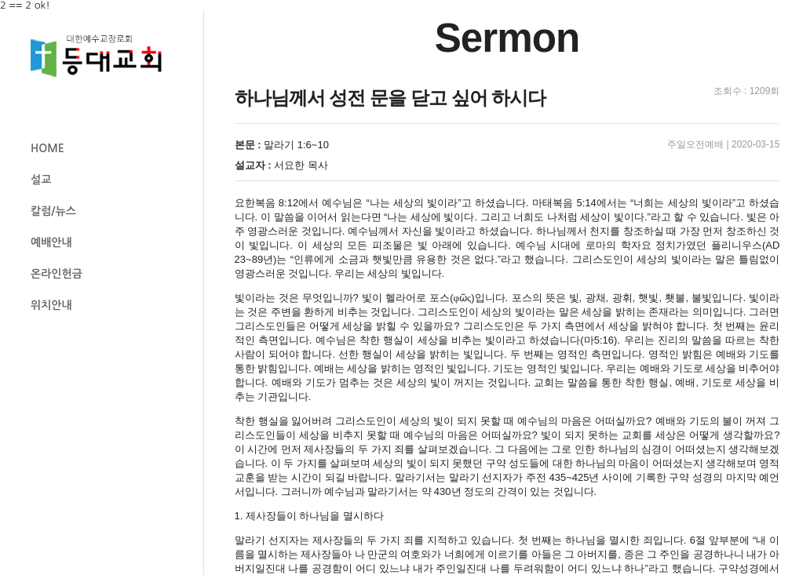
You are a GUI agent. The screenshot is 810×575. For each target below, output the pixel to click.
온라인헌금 (56, 273)
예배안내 (51, 242)
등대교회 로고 (103, 56)
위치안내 (51, 305)
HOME (47, 148)
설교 (41, 179)
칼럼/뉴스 (53, 211)
